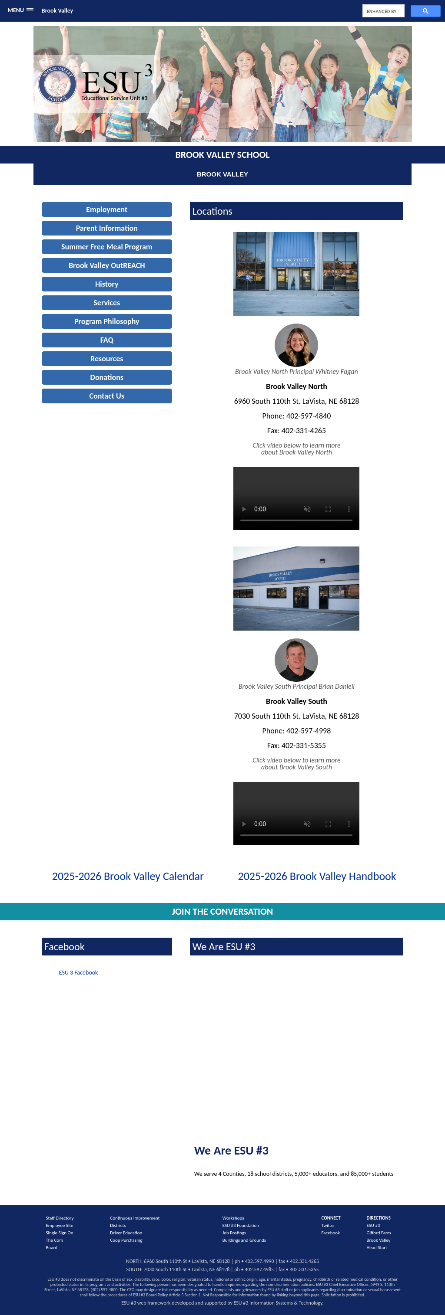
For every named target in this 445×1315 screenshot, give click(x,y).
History (107, 284)
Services (106, 302)
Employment (106, 209)
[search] (383, 11)
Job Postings (234, 1233)
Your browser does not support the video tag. (296, 496)
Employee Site (59, 1225)
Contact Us (107, 396)
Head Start (377, 1247)
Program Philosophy (106, 321)
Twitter (328, 1225)
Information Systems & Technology (285, 1303)
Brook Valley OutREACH (107, 265)
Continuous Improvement (134, 1218)
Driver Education (126, 1233)
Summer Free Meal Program (106, 247)
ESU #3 (373, 1225)
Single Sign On (59, 1233)
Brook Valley (57, 10)
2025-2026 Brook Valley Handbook (317, 876)
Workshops (233, 1218)
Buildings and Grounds (244, 1240)
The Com (54, 1240)
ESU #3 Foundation (240, 1225)
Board (51, 1247)
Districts (118, 1225)
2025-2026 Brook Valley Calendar (128, 876)
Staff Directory (59, 1218)
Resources (106, 358)
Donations (106, 377)
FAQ (106, 340)
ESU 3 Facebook (78, 972)
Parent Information (107, 228)
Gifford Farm (379, 1233)
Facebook (330, 1233)
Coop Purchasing (126, 1240)
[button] (20, 10)
